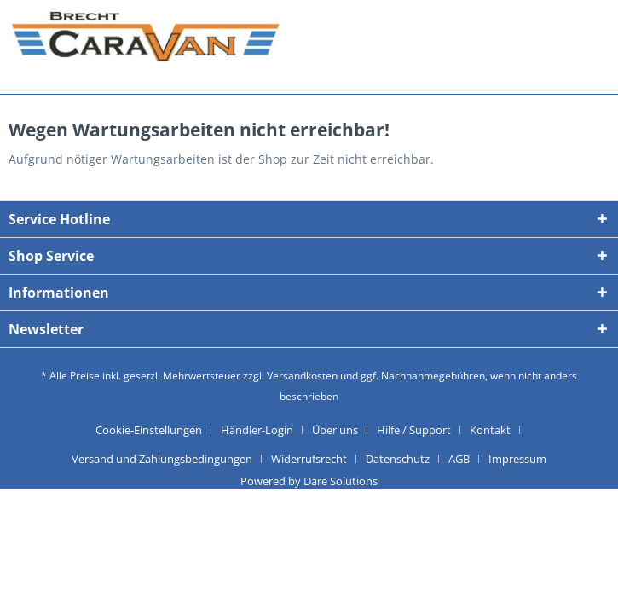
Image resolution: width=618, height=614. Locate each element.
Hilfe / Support (414, 429)
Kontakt (490, 429)
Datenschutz (398, 458)
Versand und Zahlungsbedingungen (162, 458)
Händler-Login (257, 429)
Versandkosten (302, 375)
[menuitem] (155, 429)
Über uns (335, 429)
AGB (459, 458)
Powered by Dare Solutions (309, 481)
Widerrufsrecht (309, 458)
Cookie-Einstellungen (148, 429)
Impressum (517, 458)
